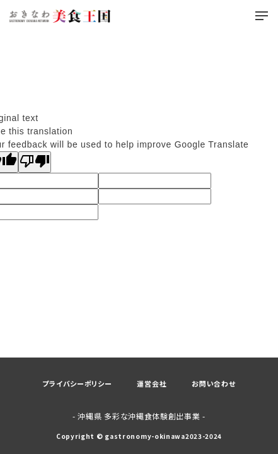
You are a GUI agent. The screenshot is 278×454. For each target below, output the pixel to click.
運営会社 (151, 383)
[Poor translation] (34, 162)
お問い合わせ (213, 383)
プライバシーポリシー (77, 383)
